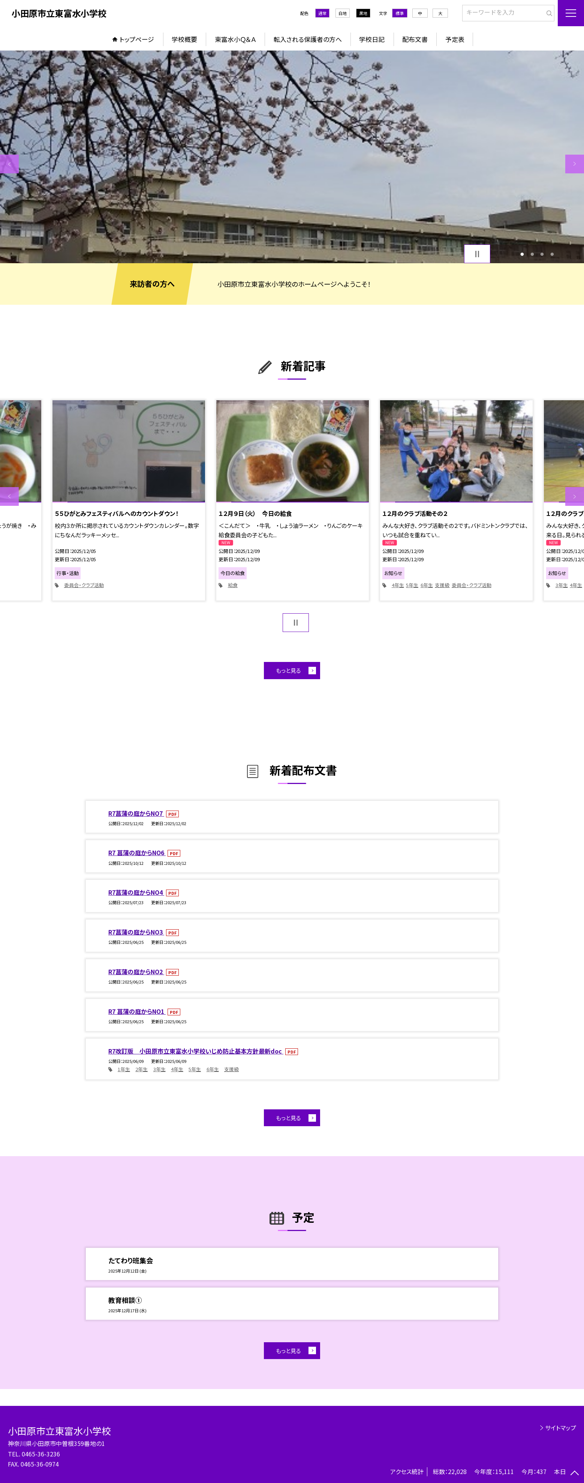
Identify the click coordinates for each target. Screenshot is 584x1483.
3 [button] (542, 254)
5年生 (412, 585)
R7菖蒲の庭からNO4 (136, 892)
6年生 (427, 585)
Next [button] (574, 164)
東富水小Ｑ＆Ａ (235, 39)
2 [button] (532, 254)
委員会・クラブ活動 (84, 585)
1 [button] (522, 254)
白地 (342, 13)
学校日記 (372, 39)
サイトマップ (560, 1427)
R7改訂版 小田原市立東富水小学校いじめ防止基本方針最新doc (195, 1050)
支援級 (442, 585)
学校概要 (184, 39)
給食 (233, 585)
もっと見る (288, 670)
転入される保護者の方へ (308, 39)
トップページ (137, 39)
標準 (399, 13)
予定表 (454, 39)
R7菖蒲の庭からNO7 (136, 813)
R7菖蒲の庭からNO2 (136, 971)
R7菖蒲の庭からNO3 (136, 931)
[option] (292, 157)
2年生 (141, 1069)
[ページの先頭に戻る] (574, 1473)
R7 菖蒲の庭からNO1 (137, 1011)
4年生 (398, 585)
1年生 (124, 1069)
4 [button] (552, 254)
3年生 (562, 585)
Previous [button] (9, 164)
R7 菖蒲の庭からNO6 (137, 852)
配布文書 (415, 39)
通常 (322, 13)
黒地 (363, 13)
